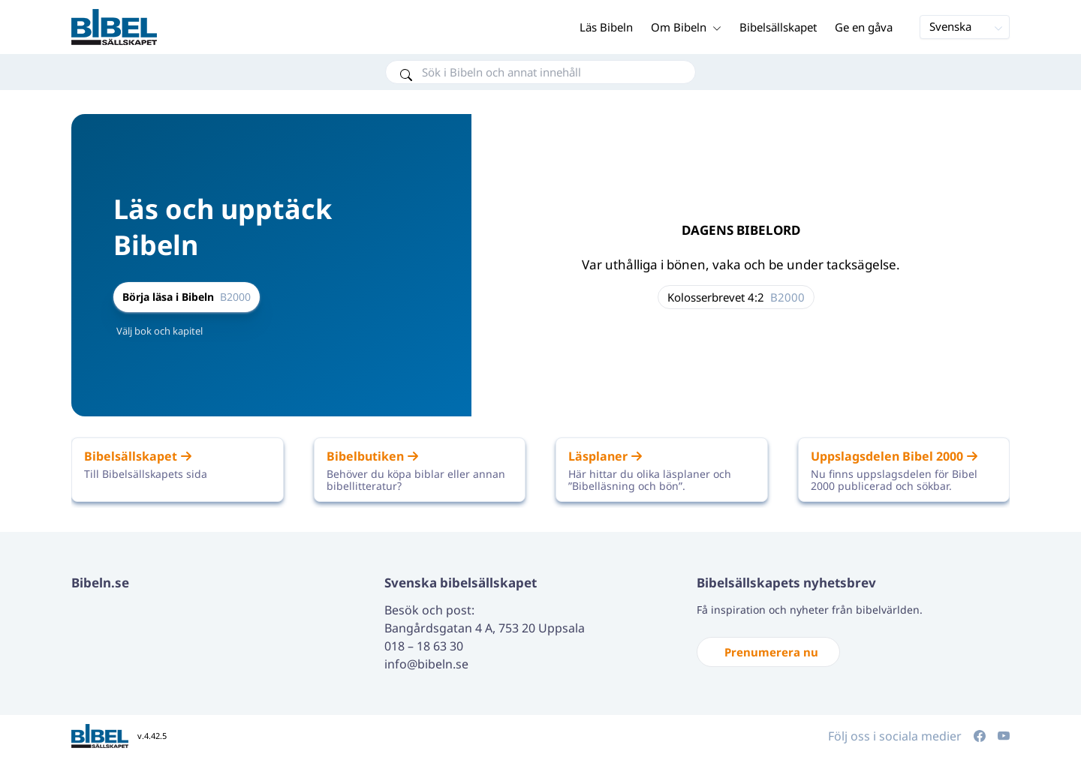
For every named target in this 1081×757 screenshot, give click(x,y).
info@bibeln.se (426, 664)
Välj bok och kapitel (159, 331)
